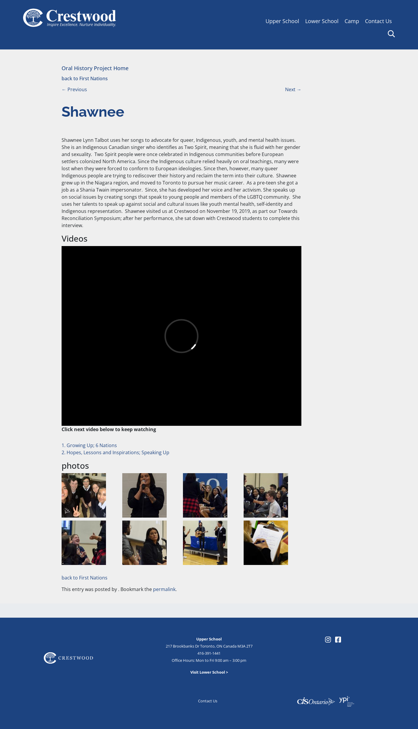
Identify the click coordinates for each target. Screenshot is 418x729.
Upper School (282, 21)
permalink (164, 589)
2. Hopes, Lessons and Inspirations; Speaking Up (115, 452)
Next (293, 89)
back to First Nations (85, 78)
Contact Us (378, 21)
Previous (74, 89)
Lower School (322, 21)
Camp (352, 21)
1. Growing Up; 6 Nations (89, 445)
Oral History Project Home (95, 68)
